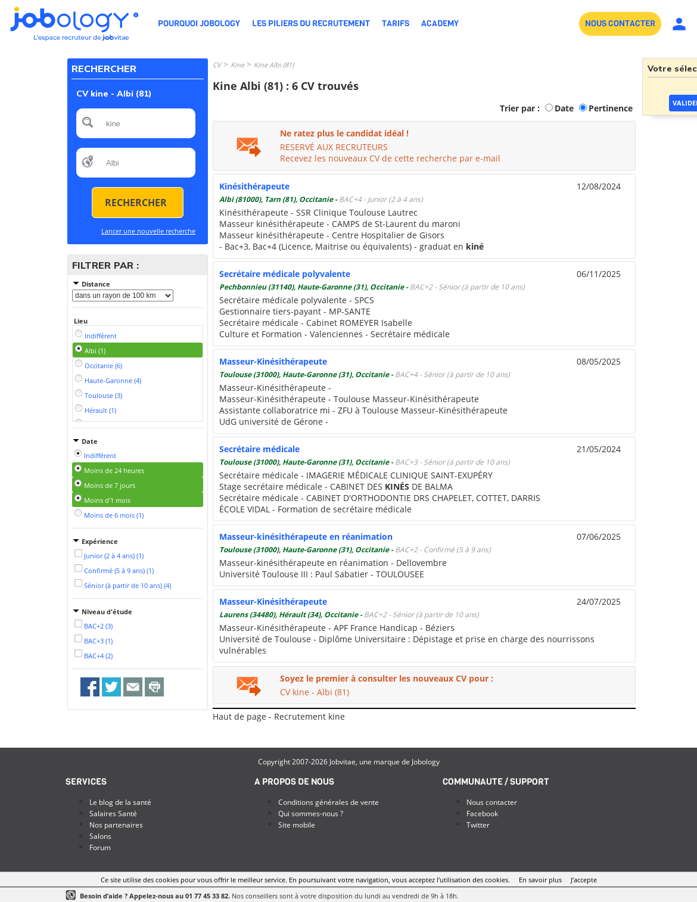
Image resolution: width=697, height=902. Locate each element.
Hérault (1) (100, 410)
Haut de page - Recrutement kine (279, 716)
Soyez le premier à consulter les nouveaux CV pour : (386, 678)
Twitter (478, 825)
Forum (100, 847)
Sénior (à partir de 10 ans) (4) (127, 585)
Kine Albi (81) (274, 64)
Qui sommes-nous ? (310, 813)
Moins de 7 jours (109, 485)
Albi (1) (95, 350)
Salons (100, 836)
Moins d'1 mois (107, 500)
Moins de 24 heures (114, 470)
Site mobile (296, 825)
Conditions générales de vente (328, 802)
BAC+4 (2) (98, 655)
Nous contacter (491, 802)
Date (564, 108)
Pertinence (611, 108)
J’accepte (584, 879)
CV (217, 64)
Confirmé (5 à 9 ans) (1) (119, 570)
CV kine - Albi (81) (314, 692)
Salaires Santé (113, 813)
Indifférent (101, 335)
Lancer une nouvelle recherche (148, 230)
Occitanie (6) (103, 365)
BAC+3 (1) (98, 640)
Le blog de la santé (120, 802)
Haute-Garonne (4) (113, 380)
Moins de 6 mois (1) (114, 515)
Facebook (482, 813)
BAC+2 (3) (98, 625)
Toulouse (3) (103, 395)
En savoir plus (540, 879)
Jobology (426, 762)
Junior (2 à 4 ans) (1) (114, 555)
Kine (237, 64)
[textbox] (135, 123)
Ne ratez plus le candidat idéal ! (344, 133)
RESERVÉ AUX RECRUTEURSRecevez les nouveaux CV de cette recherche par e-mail (390, 152)
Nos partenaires (116, 825)
